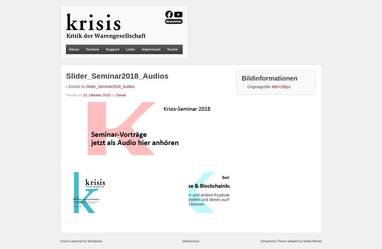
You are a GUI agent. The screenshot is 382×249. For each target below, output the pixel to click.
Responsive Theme (274, 241)
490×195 (278, 87)
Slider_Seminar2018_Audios (110, 86)
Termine (92, 49)
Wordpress (95, 241)
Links (130, 49)
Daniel (121, 95)
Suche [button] (172, 49)
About (74, 49)
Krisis (64, 241)
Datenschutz (191, 241)
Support (112, 49)
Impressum (151, 49)
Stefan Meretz (312, 241)
